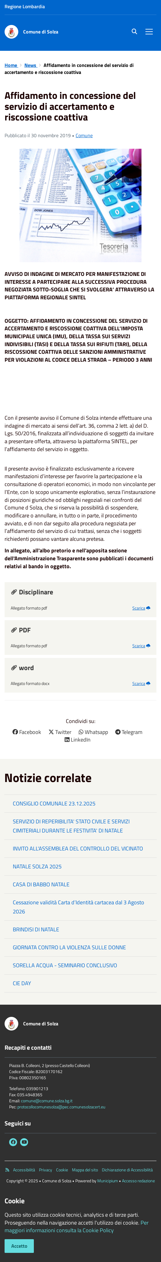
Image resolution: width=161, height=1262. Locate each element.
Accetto (19, 1246)
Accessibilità (24, 1170)
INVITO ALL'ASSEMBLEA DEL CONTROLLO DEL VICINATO (78, 848)
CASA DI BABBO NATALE (41, 884)
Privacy (45, 1170)
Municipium (107, 1180)
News (31, 65)
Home (11, 65)
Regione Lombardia (25, 6)
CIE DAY (22, 983)
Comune (84, 135)
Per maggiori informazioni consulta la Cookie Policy (76, 1227)
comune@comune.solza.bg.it (47, 1100)
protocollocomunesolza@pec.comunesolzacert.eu (61, 1107)
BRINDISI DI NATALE (36, 929)
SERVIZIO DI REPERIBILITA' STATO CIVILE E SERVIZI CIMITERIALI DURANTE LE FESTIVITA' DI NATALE (71, 826)
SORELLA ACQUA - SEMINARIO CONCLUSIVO (65, 965)
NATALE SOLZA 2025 (37, 866)
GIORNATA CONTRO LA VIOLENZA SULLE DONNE (69, 947)
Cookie (62, 1170)
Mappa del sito (85, 1170)
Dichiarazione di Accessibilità (127, 1170)
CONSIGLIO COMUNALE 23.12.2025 (54, 803)
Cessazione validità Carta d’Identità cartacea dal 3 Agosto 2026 (78, 907)
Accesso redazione (138, 1180)
